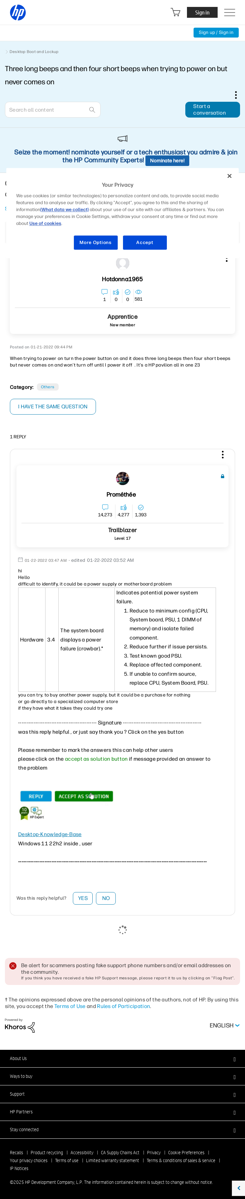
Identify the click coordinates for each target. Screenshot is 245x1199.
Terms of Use (70, 1006)
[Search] (53, 110)
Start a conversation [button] (209, 109)
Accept (144, 242)
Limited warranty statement (112, 1160)
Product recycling (47, 1153)
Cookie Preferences (186, 1153)
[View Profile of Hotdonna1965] (122, 279)
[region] (122, 213)
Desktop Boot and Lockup (34, 51)
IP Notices (19, 1168)
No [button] (106, 898)
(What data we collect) (64, 209)
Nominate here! (167, 161)
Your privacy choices (28, 1160)
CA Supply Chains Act (120, 1153)
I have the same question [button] (53, 406)
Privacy (154, 1153)
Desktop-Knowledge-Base (50, 834)
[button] (222, 456)
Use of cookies (45, 223)
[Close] (229, 176)
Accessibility (82, 1153)
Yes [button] (83, 898)
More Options (95, 242)
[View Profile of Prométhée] (121, 495)
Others (48, 387)
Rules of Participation (123, 1006)
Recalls (16, 1153)
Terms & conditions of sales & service (181, 1160)
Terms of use (66, 1160)
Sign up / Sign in (216, 32)
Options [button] (239, 95)
